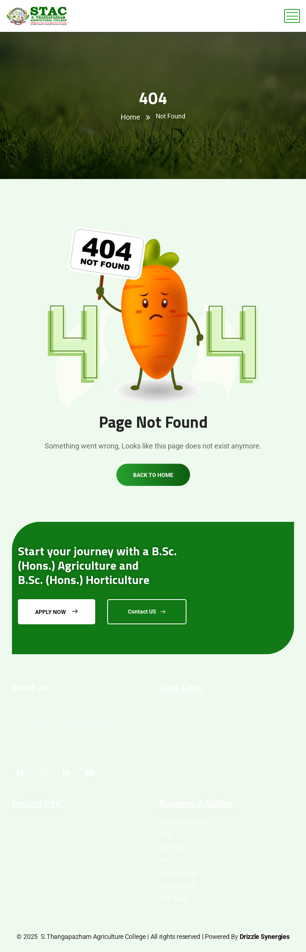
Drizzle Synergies (265, 936)
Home (130, 117)
